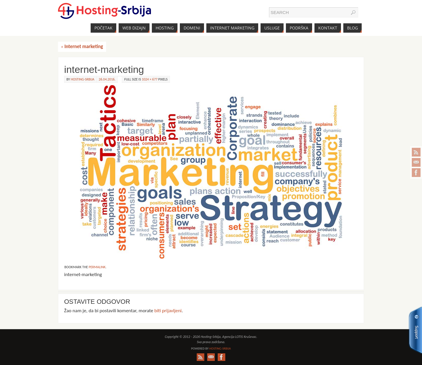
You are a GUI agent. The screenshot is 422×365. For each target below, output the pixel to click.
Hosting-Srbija (82, 79)
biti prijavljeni (168, 311)
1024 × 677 (149, 79)
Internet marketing (82, 46)
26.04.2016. (107, 79)
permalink (97, 267)
